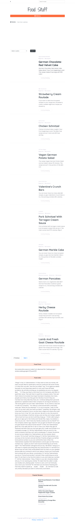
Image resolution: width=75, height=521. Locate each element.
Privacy (34, 520)
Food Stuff (37, 9)
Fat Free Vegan (42, 150)
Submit (33, 51)
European (48, 214)
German (41, 214)
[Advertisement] (37, 35)
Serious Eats (42, 121)
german (41, 58)
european (48, 58)
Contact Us (40, 520)
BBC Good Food (42, 89)
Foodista (41, 212)
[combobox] (52, 1)
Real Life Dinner (42, 274)
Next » (26, 358)
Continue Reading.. (45, 78)
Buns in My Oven (43, 182)
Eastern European (43, 276)
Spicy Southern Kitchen (44, 56)
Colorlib (55, 518)
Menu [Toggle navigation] (37, 16)
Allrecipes (41, 245)
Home (13, 22)
